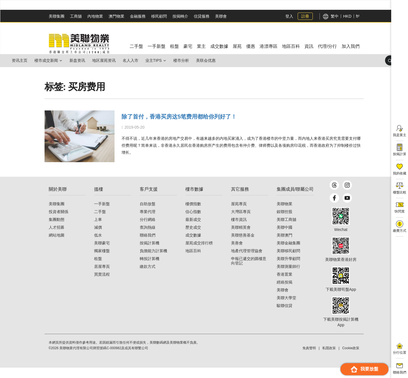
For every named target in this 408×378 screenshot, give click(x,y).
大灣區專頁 (241, 222)
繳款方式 (147, 277)
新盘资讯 (88, 60)
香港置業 (284, 284)
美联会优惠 (239, 60)
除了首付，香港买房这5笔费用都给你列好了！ (202, 116)
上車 (98, 230)
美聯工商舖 (286, 230)
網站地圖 (56, 245)
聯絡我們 (147, 245)
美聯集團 (56, 16)
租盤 (98, 269)
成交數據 (193, 245)
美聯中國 (284, 237)
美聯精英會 (241, 237)
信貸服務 (201, 16)
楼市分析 (210, 60)
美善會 (237, 253)
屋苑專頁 (239, 214)
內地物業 (95, 16)
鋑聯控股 (284, 222)
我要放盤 (364, 369)
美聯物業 (284, 214)
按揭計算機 (149, 253)
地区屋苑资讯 (119, 60)
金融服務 (138, 16)
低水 (98, 245)
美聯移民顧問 (288, 261)
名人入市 (150, 60)
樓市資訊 (239, 230)
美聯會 (221, 16)
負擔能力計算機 (153, 261)
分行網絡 (147, 230)
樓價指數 (193, 214)
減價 (98, 237)
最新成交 (193, 230)
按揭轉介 (180, 16)
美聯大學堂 (286, 308)
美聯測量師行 (288, 277)
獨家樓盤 (102, 261)
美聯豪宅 (102, 253)
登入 (289, 16)
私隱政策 (329, 358)
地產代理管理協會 (246, 261)
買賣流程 (102, 284)
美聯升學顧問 (288, 269)
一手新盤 (102, 214)
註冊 (305, 16)
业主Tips (178, 60)
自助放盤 (147, 214)
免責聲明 (309, 358)
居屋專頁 (102, 277)
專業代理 (147, 222)
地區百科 (193, 261)
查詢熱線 (147, 237)
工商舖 (76, 16)
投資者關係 (58, 222)
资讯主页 (22, 60)
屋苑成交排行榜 (199, 253)
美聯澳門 (284, 245)
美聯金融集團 (288, 253)
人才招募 (56, 237)
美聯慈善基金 (243, 245)
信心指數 (193, 222)
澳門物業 (116, 16)
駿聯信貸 (284, 316)
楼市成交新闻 (53, 60)
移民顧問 (159, 16)
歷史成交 (193, 237)
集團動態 (56, 230)
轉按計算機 (149, 269)
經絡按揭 (284, 292)
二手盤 (100, 222)
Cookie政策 (350, 358)
